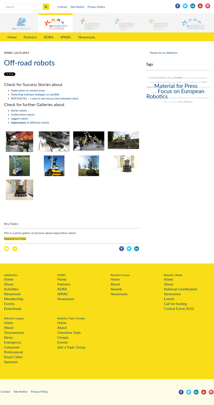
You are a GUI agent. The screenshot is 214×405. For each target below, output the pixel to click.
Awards (116, 289)
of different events (30, 122)
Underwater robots (23, 114)
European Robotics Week (179, 98)
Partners (30, 37)
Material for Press (15, 238)
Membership (13, 299)
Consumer (12, 347)
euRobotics (11, 275)
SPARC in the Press (184, 82)
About (8, 284)
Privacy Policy (96, 6)
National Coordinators (180, 289)
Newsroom (86, 37)
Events (179, 77)
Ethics (165, 102)
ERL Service (196, 82)
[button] (21, 22)
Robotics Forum (120, 275)
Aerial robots (19, 110)
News (8, 337)
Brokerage (200, 78)
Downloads (12, 308)
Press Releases (185, 101)
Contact (62, 6)
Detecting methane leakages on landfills (35, 94)
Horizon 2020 (195, 98)
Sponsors (11, 362)
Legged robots (19, 118)
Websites (160, 82)
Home (12, 37)
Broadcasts (205, 98)
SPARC (65, 37)
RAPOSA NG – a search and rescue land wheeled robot (44, 98)
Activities (11, 289)
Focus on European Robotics (175, 94)
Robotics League (14, 318)
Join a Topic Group (71, 347)
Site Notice (77, 6)
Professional (13, 352)
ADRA (48, 37)
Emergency (12, 342)
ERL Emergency (170, 82)
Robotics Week (173, 275)
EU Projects (173, 102)
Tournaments (14, 332)
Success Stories (190, 78)
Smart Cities (13, 357)
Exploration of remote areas (28, 90)
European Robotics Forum (162, 77)
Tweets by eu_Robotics (163, 52)
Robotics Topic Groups (71, 318)
